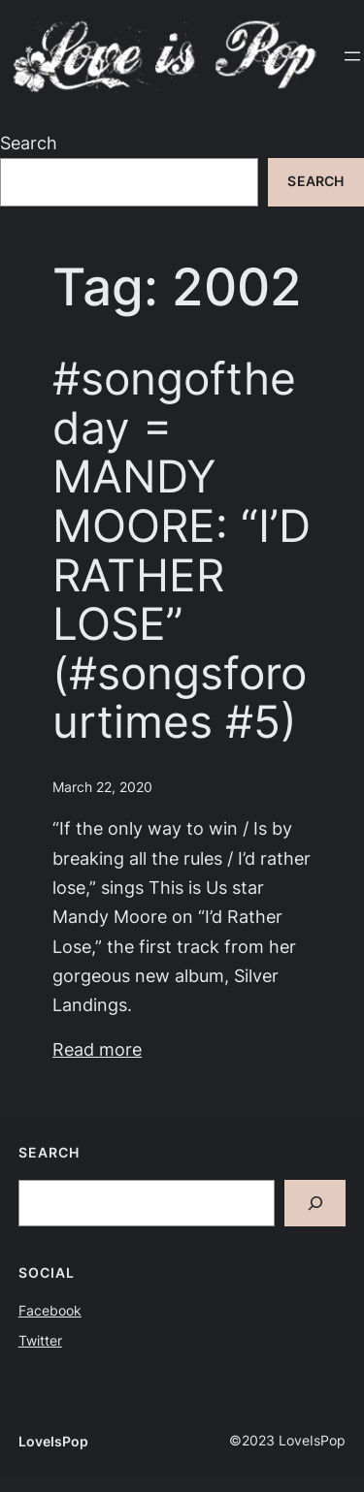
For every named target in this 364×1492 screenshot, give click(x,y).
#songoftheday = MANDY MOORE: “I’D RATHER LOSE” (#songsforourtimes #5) (181, 550)
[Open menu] (352, 56)
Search (28, 143)
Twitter (40, 1341)
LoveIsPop (53, 1441)
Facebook (50, 1310)
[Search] (315, 1203)
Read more (97, 1049)
